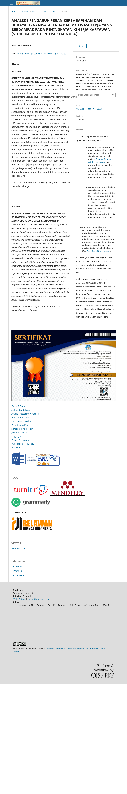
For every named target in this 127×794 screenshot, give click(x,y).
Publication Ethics (20, 417)
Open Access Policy (21, 421)
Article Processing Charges (25, 413)
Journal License (19, 432)
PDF (82, 46)
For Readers (16, 566)
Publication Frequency (22, 443)
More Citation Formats (88, 94)
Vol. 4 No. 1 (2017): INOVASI (44, 11)
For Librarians (17, 575)
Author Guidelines (20, 410)
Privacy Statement (20, 440)
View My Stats (18, 548)
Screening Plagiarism (22, 428)
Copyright (16, 436)
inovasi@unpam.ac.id (39, 599)
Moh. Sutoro (19, 599)
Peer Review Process (21, 425)
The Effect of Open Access (98, 251)
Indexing (16, 447)
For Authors (16, 570)
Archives (24, 11)
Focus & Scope (18, 406)
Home (14, 11)
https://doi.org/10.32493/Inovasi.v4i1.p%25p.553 (41, 53)
